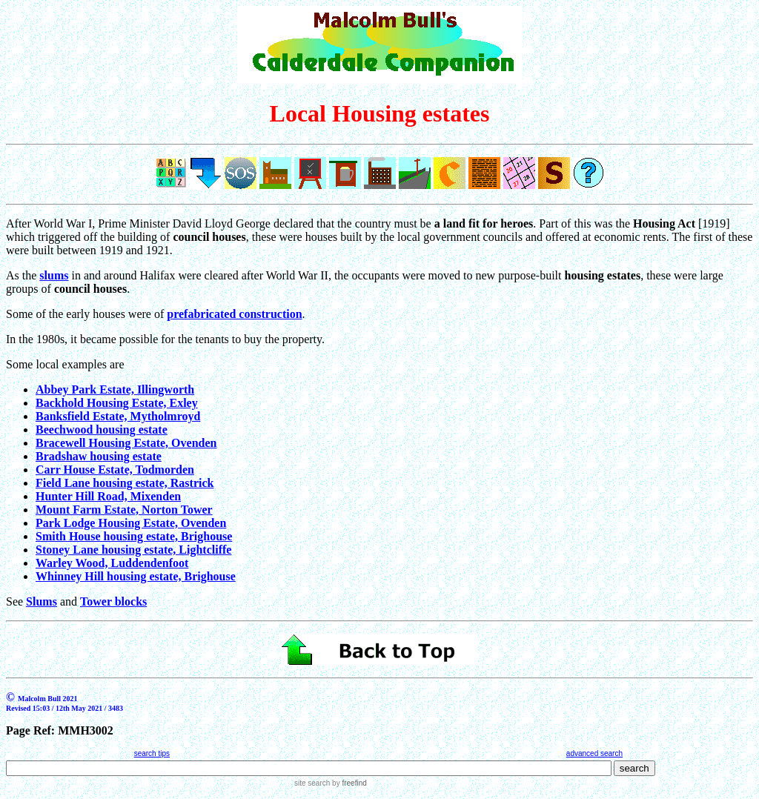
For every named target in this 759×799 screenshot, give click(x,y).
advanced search (594, 753)
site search (312, 783)
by (348, 783)
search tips (152, 753)
